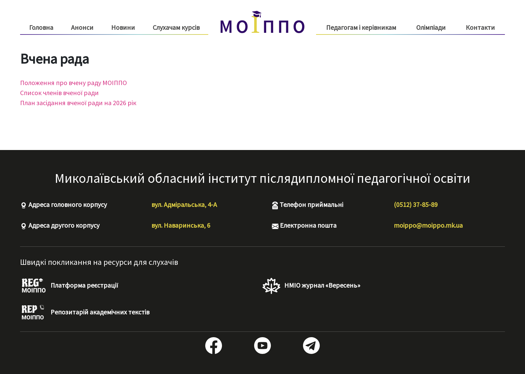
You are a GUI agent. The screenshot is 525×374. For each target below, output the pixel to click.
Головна (41, 27)
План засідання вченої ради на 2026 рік (78, 102)
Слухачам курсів (176, 27)
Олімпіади (431, 27)
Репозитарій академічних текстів (84, 313)
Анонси (82, 27)
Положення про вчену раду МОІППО (73, 82)
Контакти (480, 27)
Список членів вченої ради (59, 92)
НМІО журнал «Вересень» (311, 286)
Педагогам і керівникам (361, 27)
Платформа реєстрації (69, 286)
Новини (123, 27)
